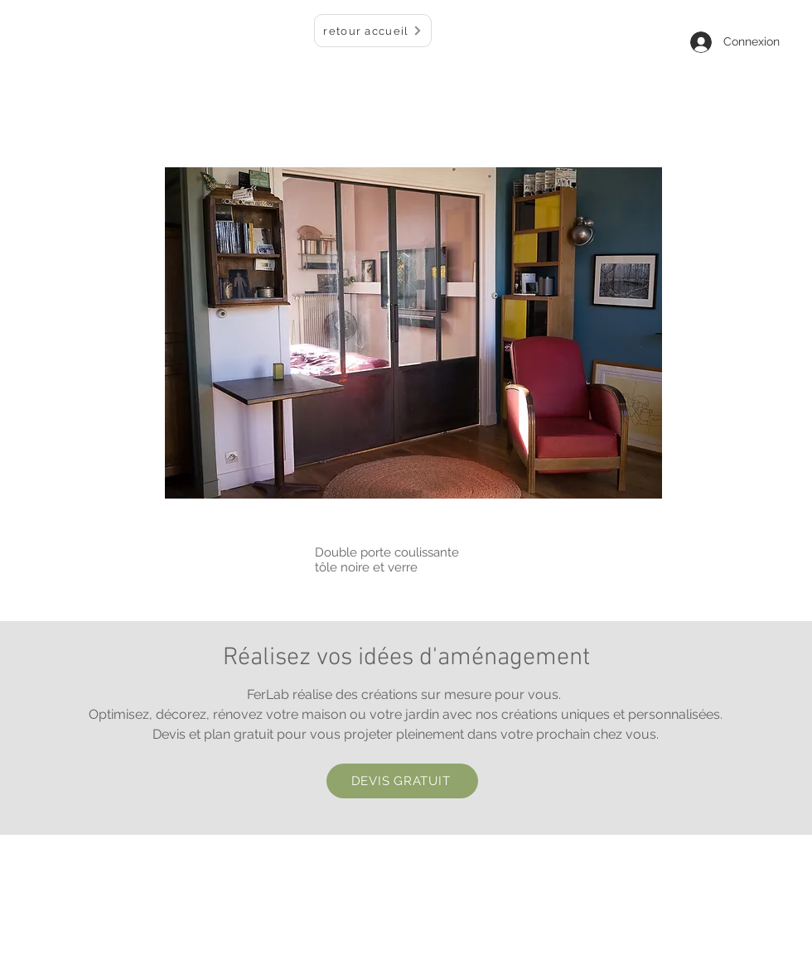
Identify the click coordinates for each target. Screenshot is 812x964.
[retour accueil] (373, 30)
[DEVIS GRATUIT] (402, 781)
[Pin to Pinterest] (641, 490)
